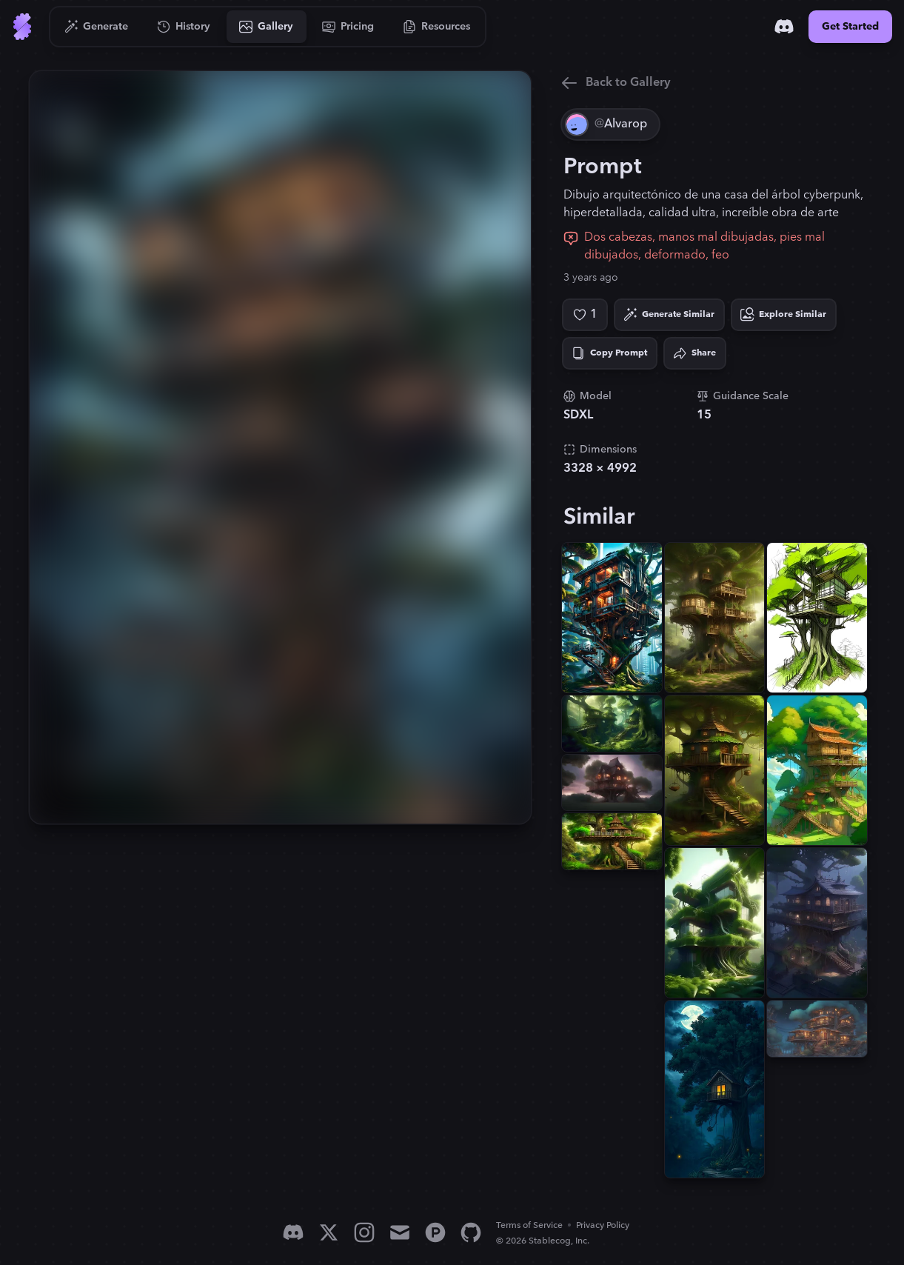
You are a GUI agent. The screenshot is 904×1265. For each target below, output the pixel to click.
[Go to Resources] (437, 26)
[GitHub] (471, 1232)
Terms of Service (529, 1225)
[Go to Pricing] (348, 26)
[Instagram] (364, 1232)
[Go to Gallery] (266, 26)
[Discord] (784, 27)
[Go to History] (184, 26)
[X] (328, 1232)
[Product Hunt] (435, 1232)
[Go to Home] (22, 26)
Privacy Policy (602, 1225)
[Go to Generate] (96, 26)
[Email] (400, 1232)
